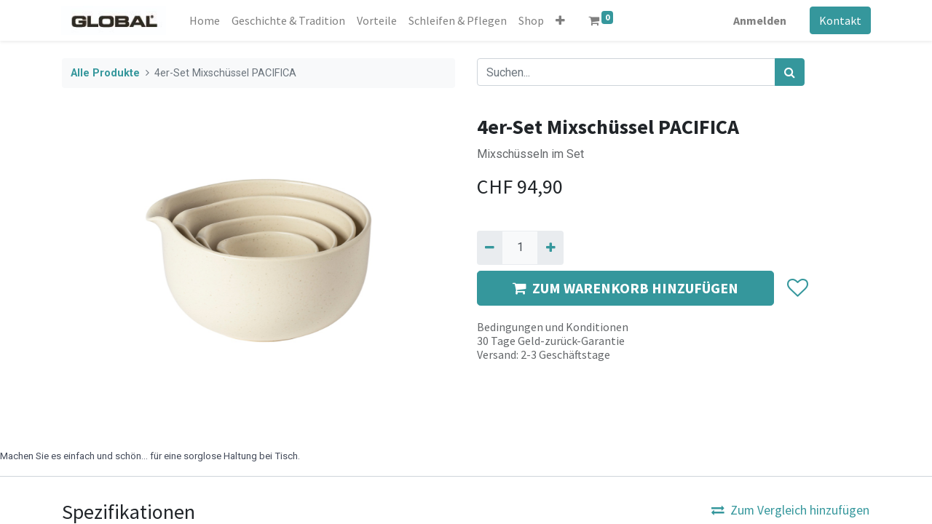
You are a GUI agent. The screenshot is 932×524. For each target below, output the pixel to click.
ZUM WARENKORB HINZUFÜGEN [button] (625, 288)
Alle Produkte (105, 73)
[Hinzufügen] (550, 247)
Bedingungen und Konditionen (552, 326)
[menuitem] (205, 20)
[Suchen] (790, 72)
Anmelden (759, 20)
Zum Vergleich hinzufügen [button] (790, 510)
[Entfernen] (489, 247)
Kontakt (839, 20)
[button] (561, 20)
